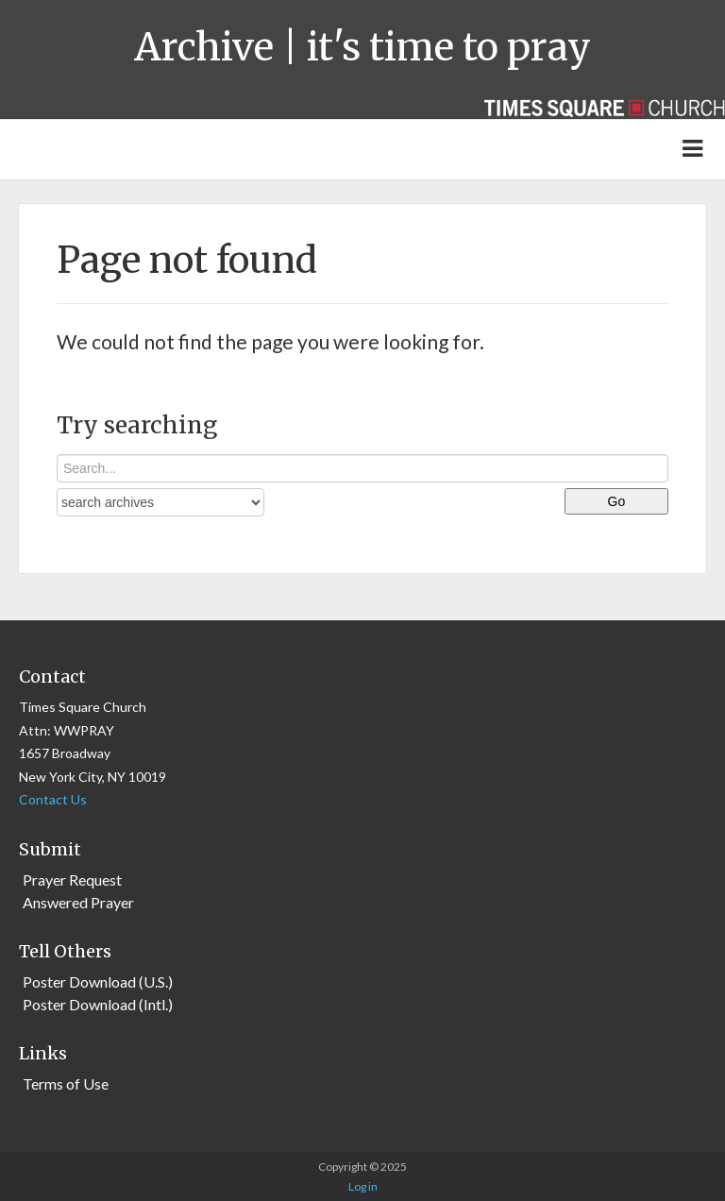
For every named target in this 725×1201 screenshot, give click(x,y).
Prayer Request (72, 879)
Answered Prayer (78, 902)
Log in (363, 1186)
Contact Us (53, 799)
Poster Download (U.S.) (98, 981)
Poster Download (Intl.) (98, 1004)
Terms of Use (66, 1083)
